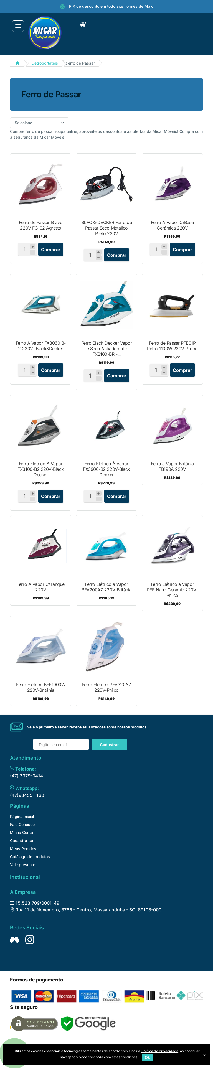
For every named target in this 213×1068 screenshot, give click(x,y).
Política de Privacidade (159, 1051)
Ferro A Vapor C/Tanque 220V (40, 587)
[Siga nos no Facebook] (14, 939)
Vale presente (22, 864)
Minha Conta (21, 832)
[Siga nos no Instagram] (29, 939)
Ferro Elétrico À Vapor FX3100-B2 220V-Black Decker (40, 469)
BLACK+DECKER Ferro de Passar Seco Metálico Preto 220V (106, 228)
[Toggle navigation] (18, 26)
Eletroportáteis (44, 63)
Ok (147, 1057)
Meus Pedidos (23, 848)
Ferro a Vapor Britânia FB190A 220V (172, 466)
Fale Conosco (22, 824)
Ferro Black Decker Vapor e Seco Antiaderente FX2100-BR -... (106, 348)
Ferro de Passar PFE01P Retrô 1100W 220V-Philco (172, 345)
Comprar (50, 249)
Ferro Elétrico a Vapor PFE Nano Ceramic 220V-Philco (172, 589)
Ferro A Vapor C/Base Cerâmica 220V (172, 225)
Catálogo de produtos (30, 856)
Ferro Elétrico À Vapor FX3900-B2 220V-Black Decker (106, 469)
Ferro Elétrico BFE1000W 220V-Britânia (40, 687)
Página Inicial (22, 816)
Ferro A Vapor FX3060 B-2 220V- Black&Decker (41, 345)
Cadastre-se (21, 840)
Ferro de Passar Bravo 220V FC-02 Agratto (40, 225)
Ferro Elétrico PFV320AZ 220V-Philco (106, 687)
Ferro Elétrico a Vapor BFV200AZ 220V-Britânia (106, 587)
